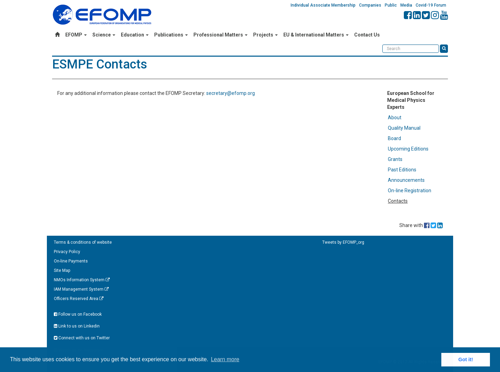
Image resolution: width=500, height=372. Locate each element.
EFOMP (76, 35)
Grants (395, 159)
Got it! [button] (465, 359)
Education (135, 35)
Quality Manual (404, 128)
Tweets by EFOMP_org (343, 242)
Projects (265, 35)
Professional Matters (220, 35)
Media (406, 5)
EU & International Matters (316, 35)
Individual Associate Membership (323, 5)
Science (103, 35)
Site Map (62, 270)
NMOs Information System (82, 279)
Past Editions (402, 169)
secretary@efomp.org (230, 93)
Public (391, 5)
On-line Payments (71, 261)
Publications (171, 35)
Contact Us (367, 35)
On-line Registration (409, 190)
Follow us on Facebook (78, 314)
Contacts (398, 201)
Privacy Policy (67, 251)
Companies (370, 5)
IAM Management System (81, 289)
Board (394, 138)
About (394, 117)
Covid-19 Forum (431, 5)
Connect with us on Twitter (82, 337)
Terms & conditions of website (83, 242)
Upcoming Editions (408, 149)
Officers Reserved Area (78, 298)
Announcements (406, 180)
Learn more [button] (225, 359)
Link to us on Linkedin (77, 326)
